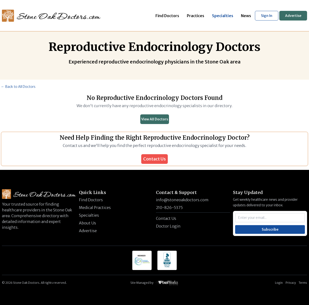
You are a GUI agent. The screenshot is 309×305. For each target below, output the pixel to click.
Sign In (266, 16)
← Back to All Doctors (18, 86)
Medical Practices (95, 207)
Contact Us (154, 159)
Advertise (293, 16)
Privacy (291, 282)
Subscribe (270, 229)
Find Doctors (91, 199)
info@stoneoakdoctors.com (182, 199)
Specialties (89, 215)
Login (279, 282)
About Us (87, 223)
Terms (303, 282)
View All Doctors (154, 119)
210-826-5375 (169, 207)
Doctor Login (168, 226)
